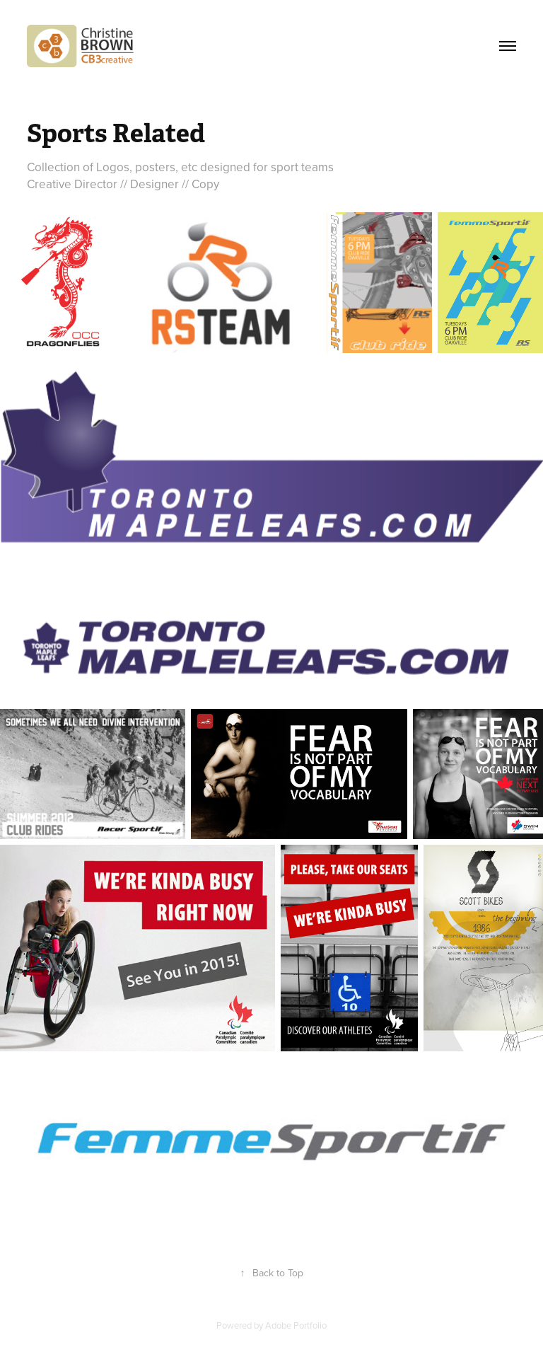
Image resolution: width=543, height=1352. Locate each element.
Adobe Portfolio (296, 1325)
